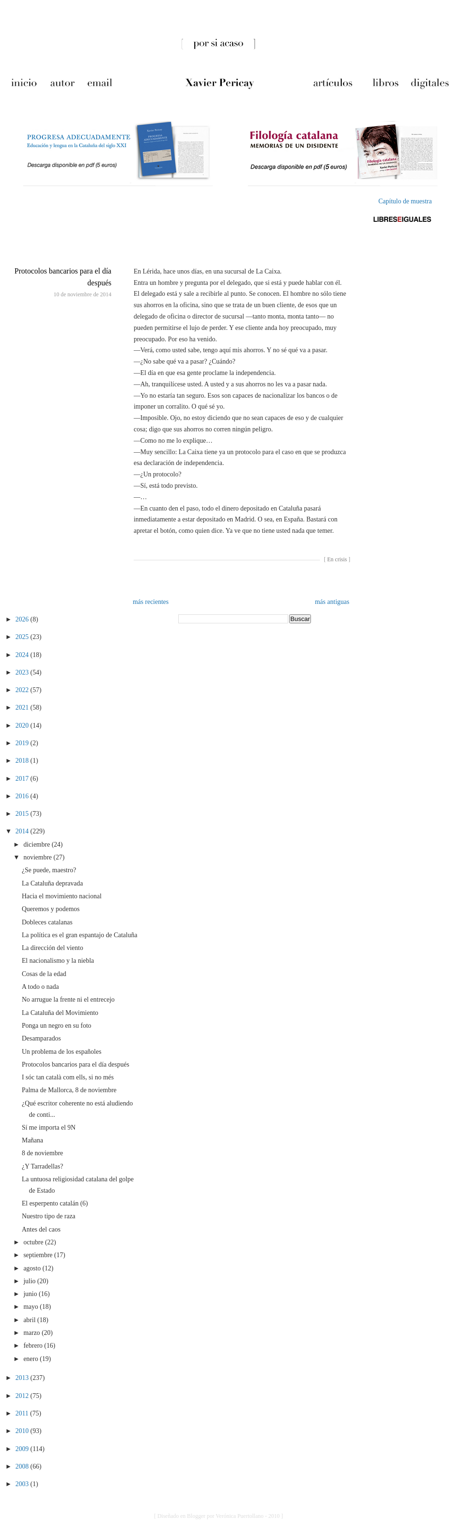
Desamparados (41, 1038)
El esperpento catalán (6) (55, 1203)
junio (30, 1293)
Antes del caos (41, 1229)
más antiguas (332, 601)
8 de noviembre (42, 1153)
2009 (23, 1448)
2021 (23, 707)
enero (31, 1358)
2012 (23, 1395)
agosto (32, 1268)
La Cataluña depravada (52, 883)
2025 (23, 636)
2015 (23, 813)
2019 (23, 743)
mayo (31, 1306)
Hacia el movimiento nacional (61, 896)
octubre (34, 1242)
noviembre (38, 857)
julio (30, 1281)
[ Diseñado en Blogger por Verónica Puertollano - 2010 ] (218, 1516)
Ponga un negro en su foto (56, 1025)
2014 (23, 831)
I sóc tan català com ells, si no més (68, 1077)
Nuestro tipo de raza (48, 1216)
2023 (23, 672)
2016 (23, 796)
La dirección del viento (52, 947)
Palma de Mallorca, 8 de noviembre (69, 1090)
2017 (23, 778)
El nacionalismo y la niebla (58, 960)
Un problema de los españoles (61, 1051)
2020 (23, 725)
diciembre (37, 844)
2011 (23, 1413)
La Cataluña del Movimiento (60, 1012)
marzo (32, 1332)
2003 (23, 1484)
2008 (23, 1466)
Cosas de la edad (44, 973)
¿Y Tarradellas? (42, 1166)
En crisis (337, 559)
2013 (23, 1377)
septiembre (38, 1255)
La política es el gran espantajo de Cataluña (79, 935)
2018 (23, 760)
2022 (23, 690)
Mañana (32, 1140)
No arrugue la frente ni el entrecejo (68, 999)
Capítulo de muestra (405, 201)
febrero (33, 1345)
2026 (23, 619)
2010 (23, 1430)
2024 (23, 654)
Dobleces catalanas (47, 922)
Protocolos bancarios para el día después (75, 1064)
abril (30, 1320)
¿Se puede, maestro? (49, 870)
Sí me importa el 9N (49, 1127)
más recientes (151, 601)
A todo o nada (40, 986)
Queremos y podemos (51, 909)
